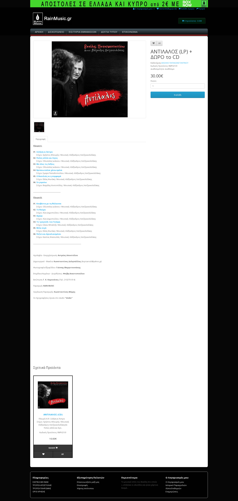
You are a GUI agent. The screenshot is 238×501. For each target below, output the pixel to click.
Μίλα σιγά (41, 228)
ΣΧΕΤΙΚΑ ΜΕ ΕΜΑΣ (41, 482)
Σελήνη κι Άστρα (44, 152)
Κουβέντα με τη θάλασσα (48, 203)
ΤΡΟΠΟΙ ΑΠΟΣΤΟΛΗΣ (42, 485)
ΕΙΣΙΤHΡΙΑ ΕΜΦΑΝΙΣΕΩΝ (82, 31)
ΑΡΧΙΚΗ (39, 31)
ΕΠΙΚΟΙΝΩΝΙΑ (129, 31)
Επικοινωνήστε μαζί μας (88, 482)
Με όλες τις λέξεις (45, 164)
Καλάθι (178, 94)
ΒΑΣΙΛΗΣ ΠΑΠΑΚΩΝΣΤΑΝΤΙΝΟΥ (175, 63)
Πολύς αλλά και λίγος (47, 158)
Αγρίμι (39, 216)
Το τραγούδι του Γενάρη (48, 222)
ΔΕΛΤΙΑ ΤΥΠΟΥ (109, 31)
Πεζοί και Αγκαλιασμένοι (48, 234)
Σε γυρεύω (41, 182)
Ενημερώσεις (172, 491)
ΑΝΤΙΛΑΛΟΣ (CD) (53, 414)
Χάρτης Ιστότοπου (85, 488)
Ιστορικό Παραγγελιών (176, 485)
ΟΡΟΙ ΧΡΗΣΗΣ (39, 491)
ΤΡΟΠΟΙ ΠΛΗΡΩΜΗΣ (42, 488)
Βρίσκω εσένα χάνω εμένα (49, 170)
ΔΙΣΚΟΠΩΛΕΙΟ (56, 31)
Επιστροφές (82, 485)
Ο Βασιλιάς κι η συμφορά (48, 176)
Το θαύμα (41, 209)
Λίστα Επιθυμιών (173, 488)
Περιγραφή (40, 139)
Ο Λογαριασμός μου (175, 482)
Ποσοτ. (154, 81)
